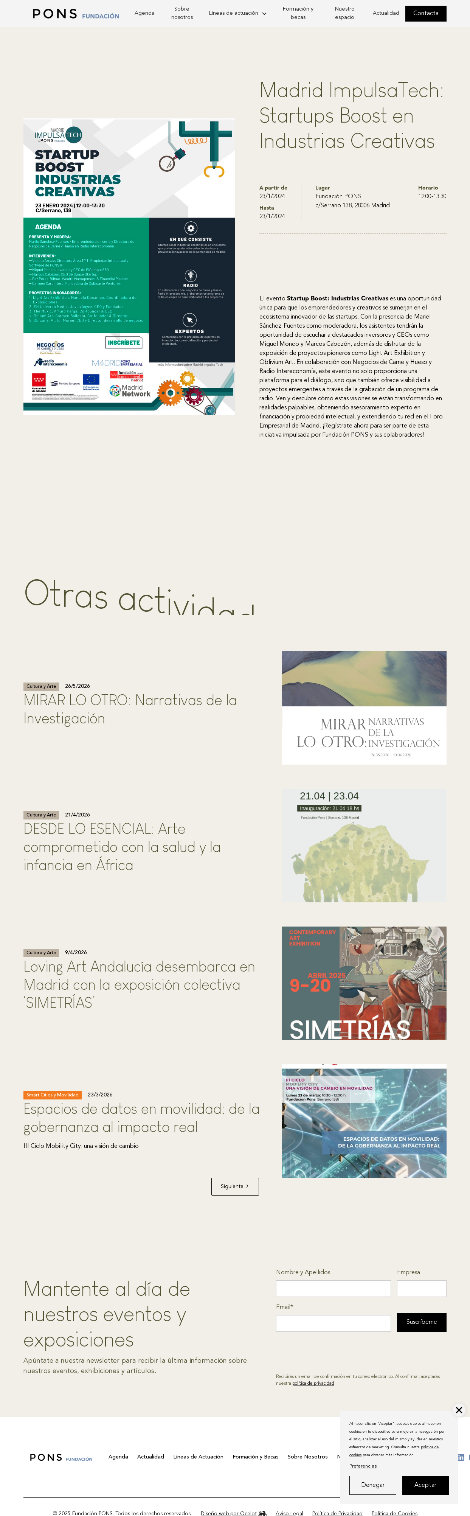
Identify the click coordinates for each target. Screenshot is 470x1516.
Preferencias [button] (363, 1466)
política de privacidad (313, 1383)
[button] (459, 1410)
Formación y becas (298, 13)
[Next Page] (235, 1187)
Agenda (145, 13)
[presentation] (333, 1352)
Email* (284, 1308)
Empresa (408, 1273)
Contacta (426, 14)
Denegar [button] (373, 1485)
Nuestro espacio (345, 13)
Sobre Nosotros (308, 1457)
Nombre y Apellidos (303, 1273)
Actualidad (386, 13)
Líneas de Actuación (198, 1457)
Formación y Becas (256, 1457)
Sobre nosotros (182, 13)
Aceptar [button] (425, 1485)
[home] (76, 13)
